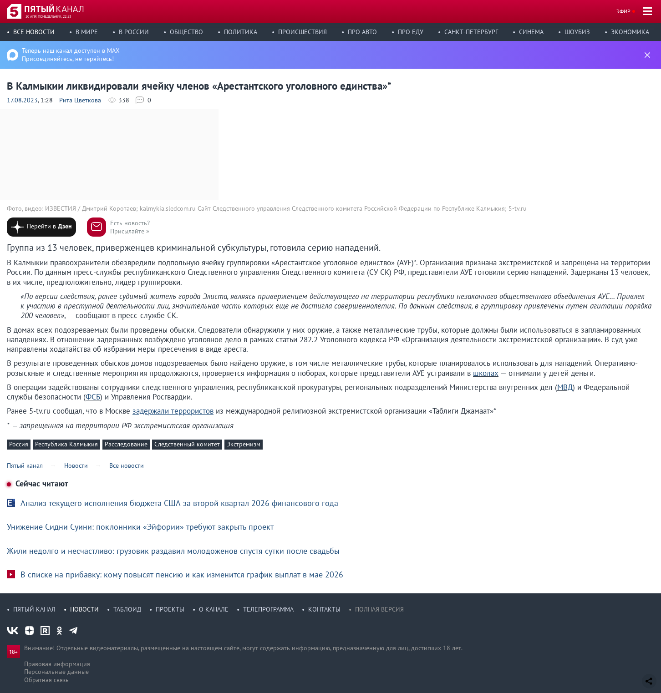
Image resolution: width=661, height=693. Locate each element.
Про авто (362, 32)
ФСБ (93, 397)
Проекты (170, 609)
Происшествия (302, 32)
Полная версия (379, 609)
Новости (84, 609)
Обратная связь (46, 680)
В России (134, 32)
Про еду (410, 32)
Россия (18, 444)
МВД (565, 387)
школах (485, 373)
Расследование (126, 444)
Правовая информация (57, 664)
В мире (87, 32)
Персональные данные (56, 672)
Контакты (324, 609)
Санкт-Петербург (471, 32)
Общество (186, 32)
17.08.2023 (22, 100)
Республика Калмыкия (66, 444)
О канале (214, 609)
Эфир (623, 11)
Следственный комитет (187, 444)
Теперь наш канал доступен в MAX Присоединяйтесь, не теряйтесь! (71, 54)
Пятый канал (34, 609)
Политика (240, 32)
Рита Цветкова (80, 100)
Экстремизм (243, 444)
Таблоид (127, 609)
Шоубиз (577, 32)
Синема (531, 32)
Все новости (34, 32)
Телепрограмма (268, 609)
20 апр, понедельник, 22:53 (48, 16)
